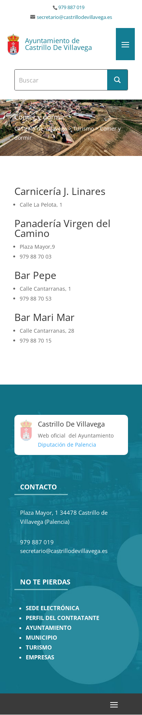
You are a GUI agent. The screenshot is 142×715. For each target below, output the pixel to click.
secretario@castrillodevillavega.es (74, 17)
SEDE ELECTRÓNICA (52, 608)
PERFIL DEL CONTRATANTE (62, 618)
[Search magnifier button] (117, 80)
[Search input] (61, 79)
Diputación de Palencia (67, 444)
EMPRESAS (40, 657)
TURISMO (39, 647)
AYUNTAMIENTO (49, 628)
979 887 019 (71, 7)
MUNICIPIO (41, 638)
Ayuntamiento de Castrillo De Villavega (58, 44)
